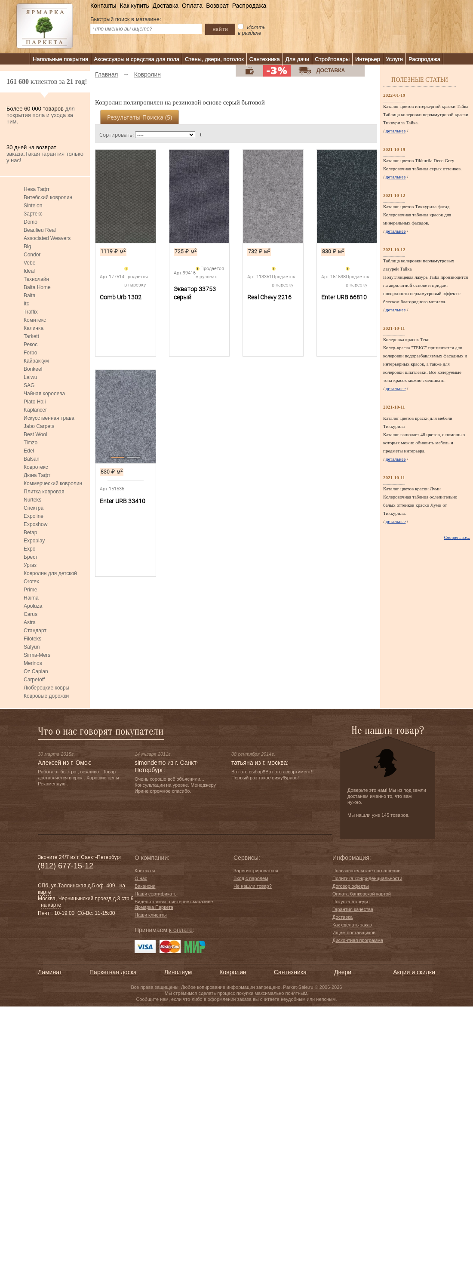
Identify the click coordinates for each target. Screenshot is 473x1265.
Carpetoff (34, 680)
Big (27, 246)
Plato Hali (35, 402)
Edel (29, 451)
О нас (141, 878)
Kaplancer (35, 410)
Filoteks (32, 639)
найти (220, 28)
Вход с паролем (250, 878)
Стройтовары (332, 59)
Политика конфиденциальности (367, 878)
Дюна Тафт (37, 475)
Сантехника (264, 59)
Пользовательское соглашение (366, 870)
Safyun (32, 647)
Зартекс (33, 214)
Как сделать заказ (352, 924)
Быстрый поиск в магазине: (125, 19)
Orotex (31, 582)
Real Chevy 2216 (269, 297)
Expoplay (34, 541)
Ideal (29, 271)
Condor (32, 255)
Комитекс (35, 320)
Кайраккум (36, 361)
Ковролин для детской (50, 573)
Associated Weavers (47, 238)
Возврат (217, 5)
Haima (31, 598)
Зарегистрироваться (255, 870)
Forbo (30, 353)
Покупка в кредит (351, 901)
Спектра (33, 508)
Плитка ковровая (44, 492)
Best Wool (35, 434)
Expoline (33, 516)
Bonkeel (33, 369)
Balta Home (37, 287)
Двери (342, 972)
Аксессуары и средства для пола (136, 59)
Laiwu (30, 377)
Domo (30, 222)
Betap (30, 532)
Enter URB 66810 (344, 297)
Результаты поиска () (139, 117)
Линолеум (178, 972)
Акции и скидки (414, 972)
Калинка (33, 328)
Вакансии (145, 886)
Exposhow (35, 524)
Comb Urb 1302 (120, 297)
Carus (30, 614)
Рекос (30, 345)
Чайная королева (44, 394)
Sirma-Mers (37, 655)
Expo (29, 549)
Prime (30, 590)
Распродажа (249, 5)
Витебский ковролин (48, 197)
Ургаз (30, 565)
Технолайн (36, 279)
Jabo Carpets (39, 426)
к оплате (181, 929)
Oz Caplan (36, 671)
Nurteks (32, 500)
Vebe (29, 263)
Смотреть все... (457, 538)
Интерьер (367, 59)
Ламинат (50, 972)
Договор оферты (350, 886)
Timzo (30, 443)
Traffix (31, 312)
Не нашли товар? (252, 886)
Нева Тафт (36, 189)
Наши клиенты (151, 914)
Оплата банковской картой (361, 893)
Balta (29, 295)
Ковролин (232, 972)
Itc (26, 304)
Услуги (394, 59)
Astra (30, 622)
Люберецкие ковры (46, 688)
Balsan (32, 459)
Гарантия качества (352, 909)
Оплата (192, 5)
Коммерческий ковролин (53, 483)
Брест (31, 557)
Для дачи (298, 59)
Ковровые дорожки (46, 696)
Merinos (33, 663)
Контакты (103, 5)
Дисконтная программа (357, 940)
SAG (29, 385)
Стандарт (35, 631)
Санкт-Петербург (101, 857)
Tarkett (31, 336)
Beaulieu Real (40, 230)
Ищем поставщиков (353, 932)
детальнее (396, 130)
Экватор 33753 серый (195, 293)
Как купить (134, 5)
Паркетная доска (113, 972)
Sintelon (33, 206)
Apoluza (33, 606)
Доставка (165, 5)
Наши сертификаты (156, 893)
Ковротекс (36, 467)
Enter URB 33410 (122, 501)
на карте (51, 905)
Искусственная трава (49, 418)
